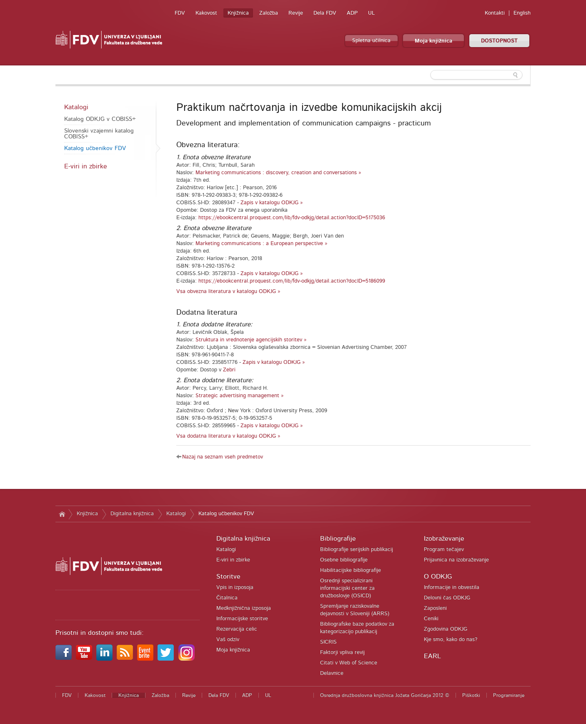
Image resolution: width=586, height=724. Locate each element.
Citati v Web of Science (348, 663)
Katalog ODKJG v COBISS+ (100, 119)
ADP (352, 13)
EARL (432, 656)
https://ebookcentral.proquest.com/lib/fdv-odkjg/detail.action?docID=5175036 (291, 217)
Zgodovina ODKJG (445, 629)
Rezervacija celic (236, 629)
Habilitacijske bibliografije (350, 570)
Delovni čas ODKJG (447, 598)
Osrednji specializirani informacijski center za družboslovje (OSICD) (347, 588)
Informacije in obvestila (451, 587)
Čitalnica (227, 598)
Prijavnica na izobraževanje (456, 560)
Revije (295, 13)
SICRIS (328, 642)
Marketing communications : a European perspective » (261, 243)
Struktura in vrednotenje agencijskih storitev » (251, 340)
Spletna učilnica (371, 40)
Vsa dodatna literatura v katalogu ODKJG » (228, 436)
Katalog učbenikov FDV (95, 148)
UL (371, 13)
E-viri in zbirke (85, 166)
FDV (180, 13)
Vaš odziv (227, 639)
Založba (268, 13)
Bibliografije (338, 538)
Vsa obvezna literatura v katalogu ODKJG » (228, 291)
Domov (61, 514)
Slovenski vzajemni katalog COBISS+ (99, 134)
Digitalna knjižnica (132, 513)
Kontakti (495, 13)
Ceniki (431, 618)
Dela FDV (324, 13)
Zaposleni (435, 608)
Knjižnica (238, 13)
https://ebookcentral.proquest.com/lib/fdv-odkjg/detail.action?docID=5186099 (291, 281)
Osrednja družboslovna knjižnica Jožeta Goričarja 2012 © (384, 695)
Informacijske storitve (242, 618)
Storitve (228, 576)
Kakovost (206, 13)
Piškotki (471, 695)
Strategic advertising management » (239, 395)
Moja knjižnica (433, 41)
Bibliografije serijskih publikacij (356, 549)
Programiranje (508, 695)
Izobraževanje (444, 538)
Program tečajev (444, 549)
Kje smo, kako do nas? (450, 639)
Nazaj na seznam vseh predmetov (222, 457)
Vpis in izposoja (234, 587)
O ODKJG (438, 576)
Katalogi (76, 107)
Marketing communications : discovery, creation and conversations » (278, 172)
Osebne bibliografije (344, 560)
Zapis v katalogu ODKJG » (271, 202)
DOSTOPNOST (499, 41)
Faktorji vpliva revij (342, 652)
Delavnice (331, 673)
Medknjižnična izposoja (243, 608)
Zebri (229, 370)
